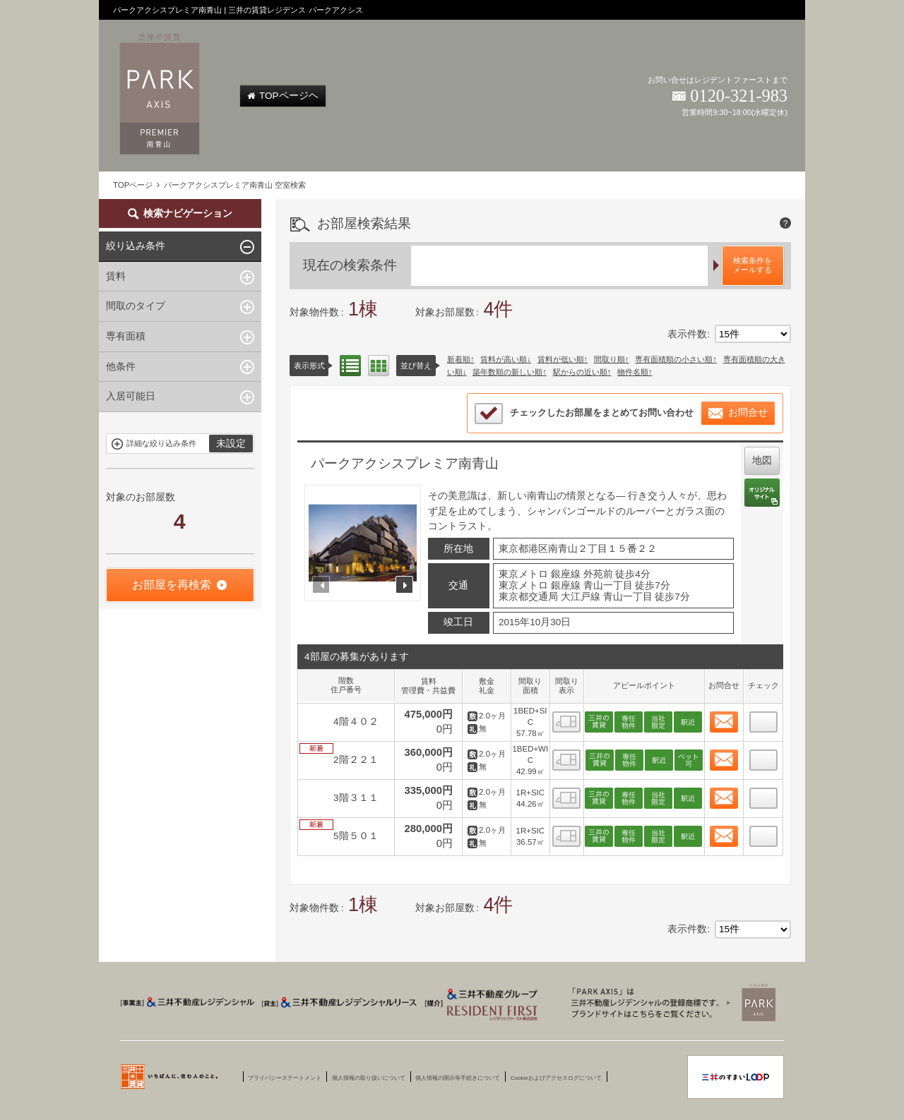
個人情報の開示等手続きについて (457, 1078)
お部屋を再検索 (171, 585)
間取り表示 (378, 365)
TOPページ (133, 185)
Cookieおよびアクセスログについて (556, 1078)
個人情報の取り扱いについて (368, 1078)
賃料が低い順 (560, 359)
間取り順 (609, 359)
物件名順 (632, 372)
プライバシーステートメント (284, 1078)
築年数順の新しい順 (507, 372)
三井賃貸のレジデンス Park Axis (669, 1002)
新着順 (458, 359)
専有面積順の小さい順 (674, 359)
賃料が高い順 (503, 359)
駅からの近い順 (580, 372)
